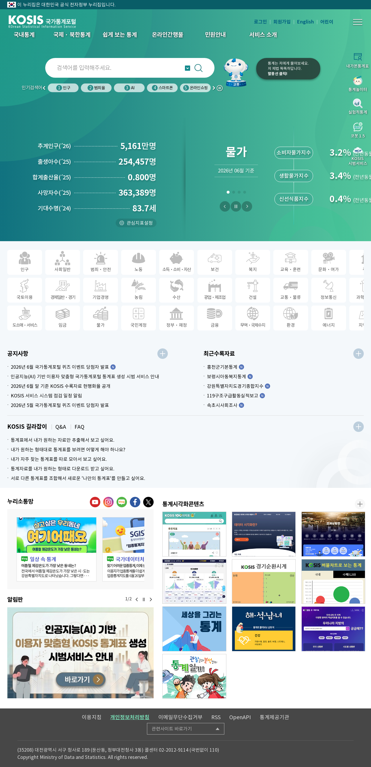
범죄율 (96, 87)
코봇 (238, 72)
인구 (63, 87)
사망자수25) (54, 193)
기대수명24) (54, 208)
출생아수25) (54, 162)
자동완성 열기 (187, 68)
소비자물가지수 (294, 152)
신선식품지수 (294, 199)
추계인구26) (54, 146)
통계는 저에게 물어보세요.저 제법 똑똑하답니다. (288, 68)
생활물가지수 (294, 175)
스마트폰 (162, 87)
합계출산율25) (51, 177)
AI (129, 87)
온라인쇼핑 (195, 87)
